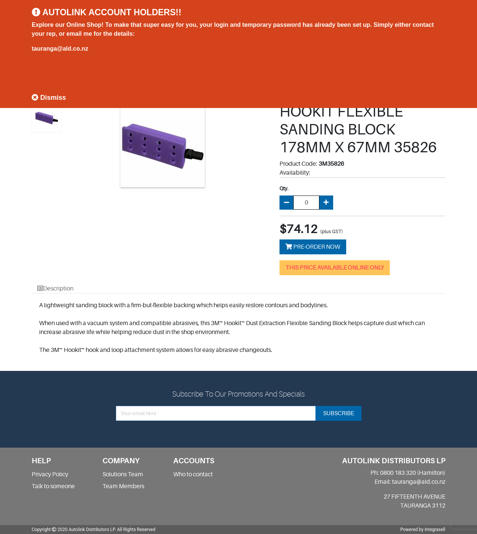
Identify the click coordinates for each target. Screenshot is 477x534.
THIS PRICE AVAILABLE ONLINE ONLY (334, 267)
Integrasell (434, 529)
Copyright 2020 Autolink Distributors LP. (74, 529)
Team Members (123, 486)
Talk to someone (53, 486)
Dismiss (49, 97)
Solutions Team (122, 474)
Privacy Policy (50, 474)
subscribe (338, 413)
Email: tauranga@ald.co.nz (410, 482)
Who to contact (193, 474)
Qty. (283, 188)
